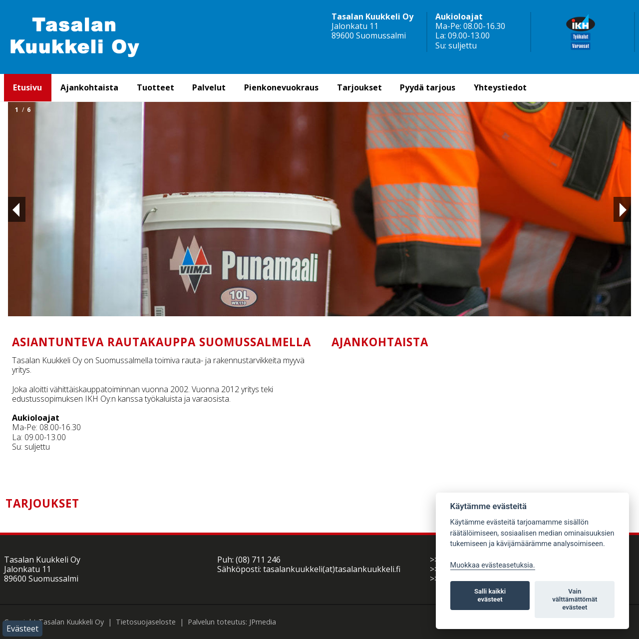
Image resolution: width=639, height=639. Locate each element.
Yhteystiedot (500, 87)
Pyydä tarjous (427, 87)
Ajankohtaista (89, 87)
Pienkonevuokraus (281, 87)
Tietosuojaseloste (146, 622)
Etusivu (27, 87)
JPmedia (262, 622)
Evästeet (22, 628)
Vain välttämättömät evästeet (574, 599)
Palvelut (209, 87)
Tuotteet (155, 87)
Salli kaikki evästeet (490, 595)
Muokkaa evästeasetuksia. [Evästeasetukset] (492, 565)
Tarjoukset (359, 87)
